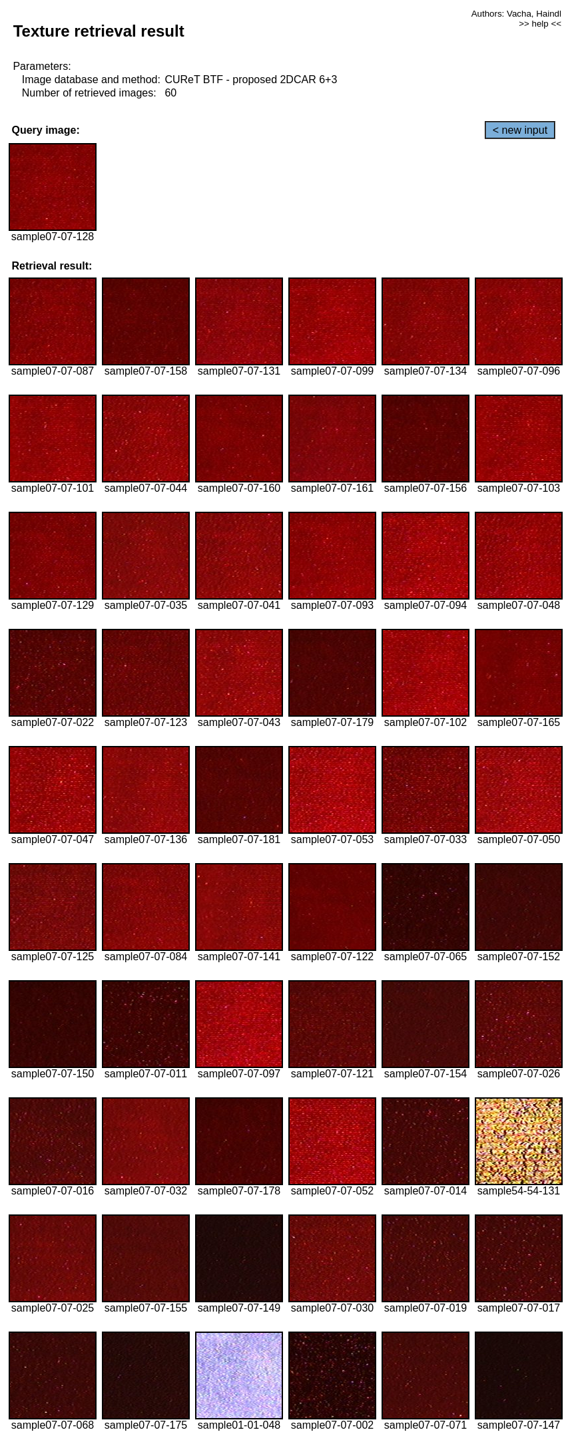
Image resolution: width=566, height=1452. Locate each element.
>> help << (540, 24)
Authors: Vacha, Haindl (516, 14)
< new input (520, 130)
